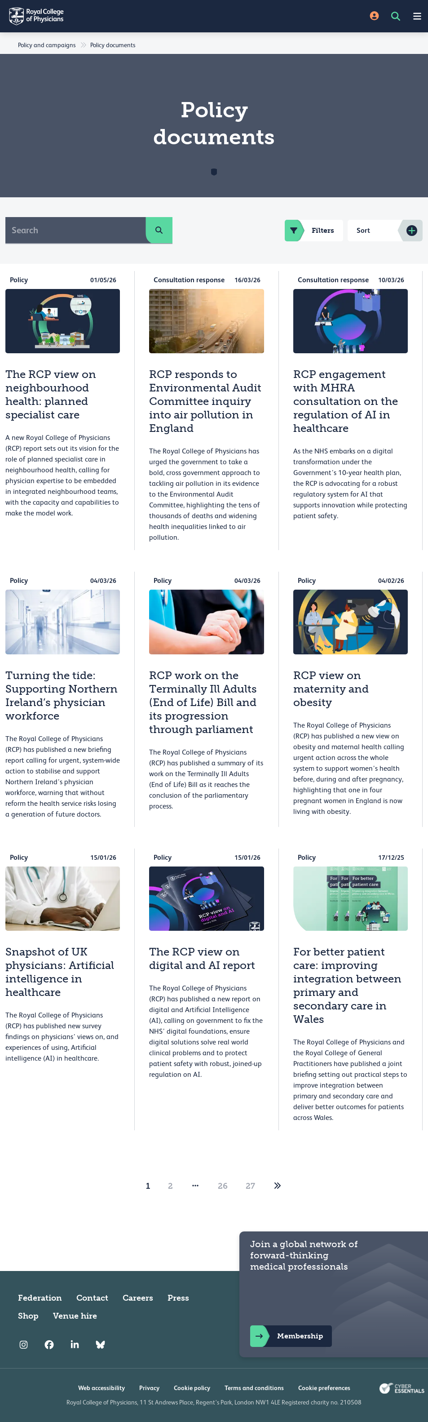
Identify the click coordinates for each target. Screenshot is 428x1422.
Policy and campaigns (46, 45)
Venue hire (75, 1316)
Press (178, 1298)
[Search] (75, 230)
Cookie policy (192, 1387)
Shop (28, 1316)
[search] (159, 230)
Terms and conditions (254, 1387)
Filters (309, 230)
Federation (40, 1298)
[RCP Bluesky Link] (100, 1345)
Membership (286, 1336)
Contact (92, 1298)
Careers (138, 1298)
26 (223, 1186)
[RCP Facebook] (49, 1345)
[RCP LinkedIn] (75, 1345)
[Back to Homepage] (107, 16)
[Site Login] (374, 16)
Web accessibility (101, 1387)
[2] (277, 1186)
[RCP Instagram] (23, 1345)
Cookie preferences (324, 1387)
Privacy (149, 1387)
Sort (363, 230)
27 (250, 1186)
